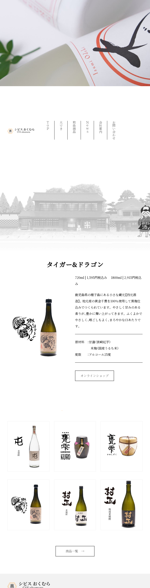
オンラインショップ (94, 375)
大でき (61, 125)
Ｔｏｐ (48, 125)
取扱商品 (74, 127)
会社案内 (100, 127)
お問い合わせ (114, 130)
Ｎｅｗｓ (87, 127)
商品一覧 (75, 551)
